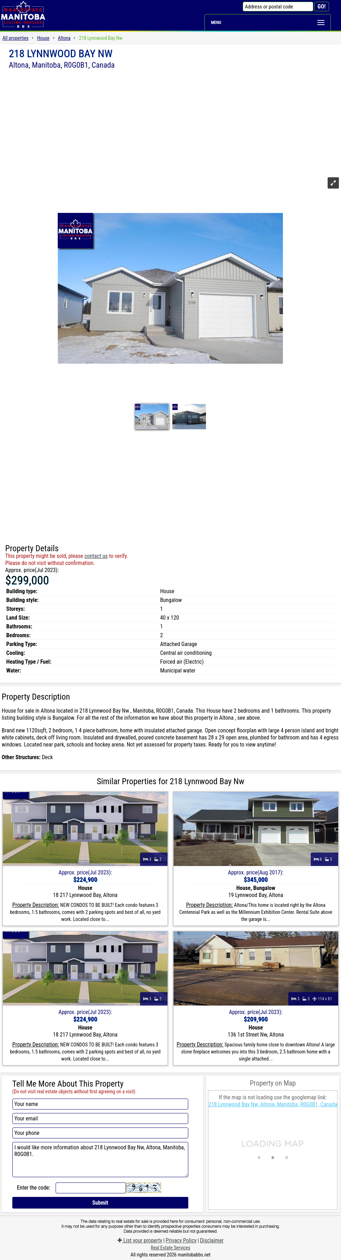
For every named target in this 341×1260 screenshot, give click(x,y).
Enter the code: (33, 1187)
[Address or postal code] (278, 6)
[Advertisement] (170, 122)
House (43, 38)
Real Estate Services (170, 1247)
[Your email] (100, 1118)
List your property (140, 1240)
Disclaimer (211, 1240)
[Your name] (100, 1104)
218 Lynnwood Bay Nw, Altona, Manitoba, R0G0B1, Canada (272, 1104)
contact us (96, 556)
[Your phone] (100, 1132)
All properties (15, 38)
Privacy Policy (181, 1240)
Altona (64, 38)
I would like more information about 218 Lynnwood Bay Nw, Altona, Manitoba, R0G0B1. (100, 1159)
